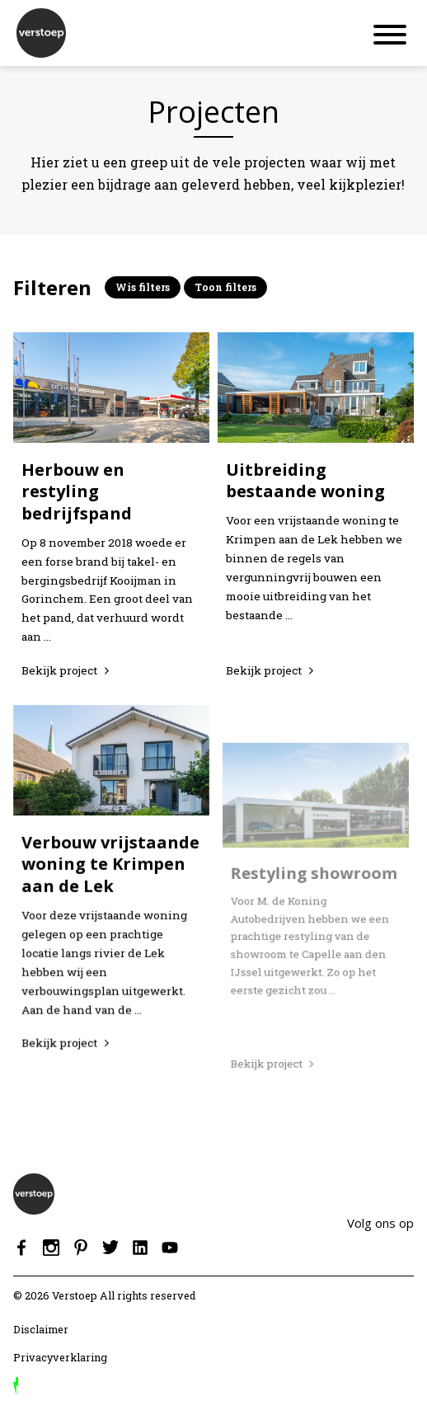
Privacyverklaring (60, 1357)
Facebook (21, 1247)
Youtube (170, 1247)
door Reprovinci (15, 1386)
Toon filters (225, 287)
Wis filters (142, 287)
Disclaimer (40, 1329)
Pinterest (81, 1247)
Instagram (51, 1247)
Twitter (110, 1247)
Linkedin (140, 1247)
